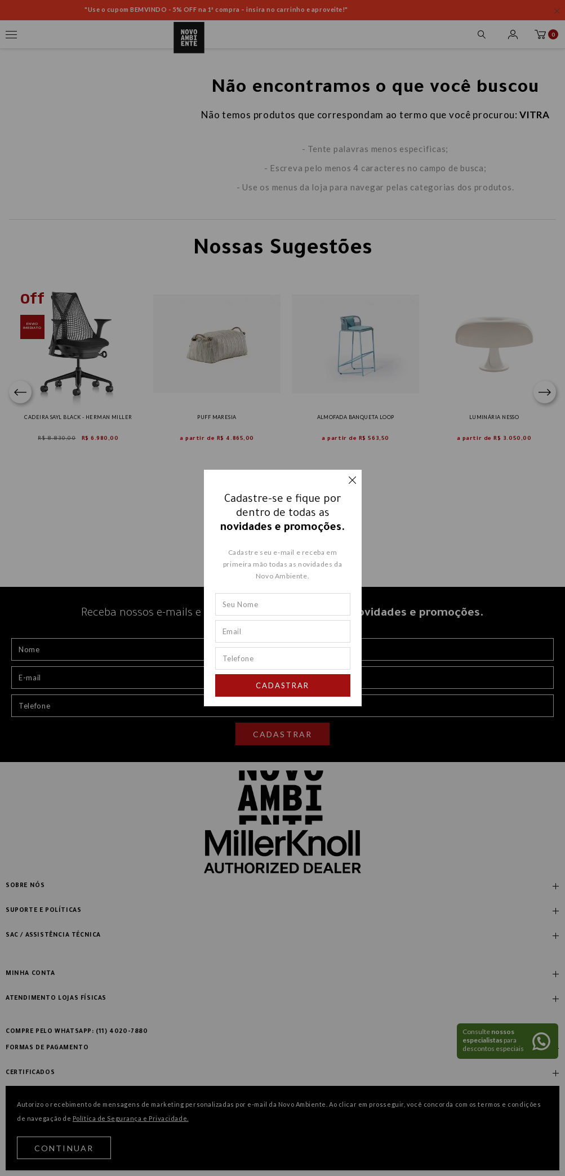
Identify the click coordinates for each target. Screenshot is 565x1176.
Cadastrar (283, 685)
